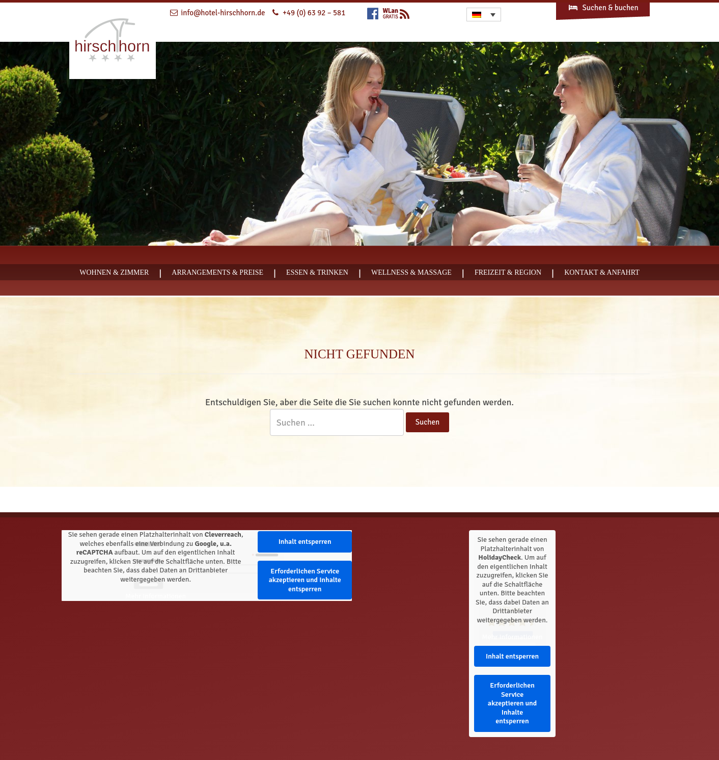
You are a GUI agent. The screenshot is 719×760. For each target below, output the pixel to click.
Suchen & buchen (603, 7)
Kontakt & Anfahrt (602, 272)
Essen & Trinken (317, 272)
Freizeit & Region (508, 272)
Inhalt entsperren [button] (305, 541)
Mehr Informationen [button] (155, 596)
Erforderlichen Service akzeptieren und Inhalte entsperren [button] (305, 580)
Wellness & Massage (411, 272)
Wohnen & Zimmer (114, 272)
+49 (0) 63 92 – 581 (314, 12)
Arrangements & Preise (217, 272)
